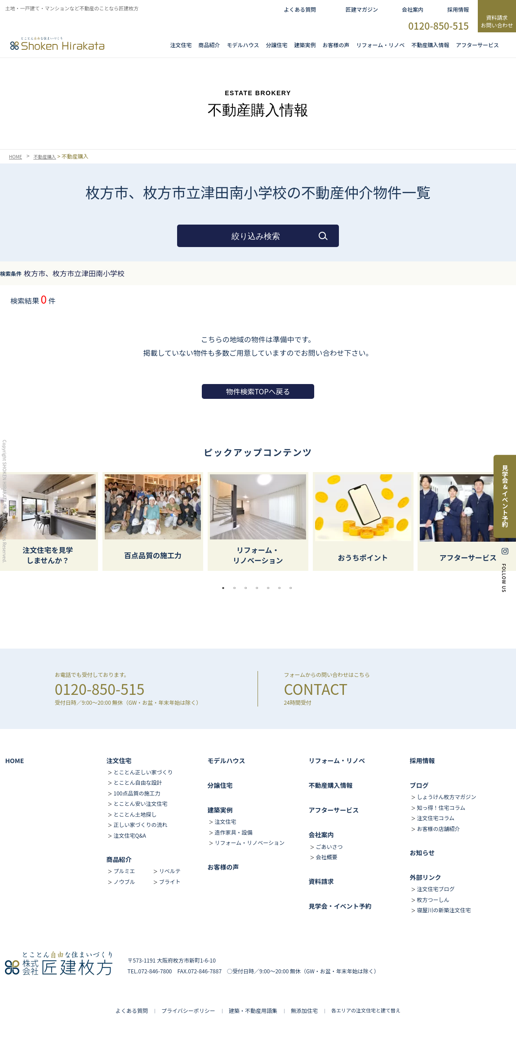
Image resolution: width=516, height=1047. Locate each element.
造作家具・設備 (233, 832)
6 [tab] (281, 587)
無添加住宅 (304, 1010)
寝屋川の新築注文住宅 (444, 910)
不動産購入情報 (430, 45)
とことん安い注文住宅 (140, 803)
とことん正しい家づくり (143, 772)
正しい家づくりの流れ (140, 824)
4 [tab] (259, 587)
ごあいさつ (329, 846)
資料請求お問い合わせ (496, 21)
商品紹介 (209, 45)
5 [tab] (270, 587)
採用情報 (458, 9)
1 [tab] (225, 587)
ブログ (418, 785)
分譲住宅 (277, 45)
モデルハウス (226, 760)
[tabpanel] (258, 521)
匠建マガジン (362, 9)
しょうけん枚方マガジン (446, 796)
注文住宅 (181, 45)
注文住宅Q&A (129, 835)
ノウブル (124, 881)
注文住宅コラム (435, 818)
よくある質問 (300, 9)
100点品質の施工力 (136, 793)
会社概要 (326, 857)
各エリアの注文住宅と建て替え (365, 1010)
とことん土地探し (134, 814)
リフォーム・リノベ (380, 45)
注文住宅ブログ (435, 888)
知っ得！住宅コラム (441, 807)
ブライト (170, 881)
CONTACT (315, 688)
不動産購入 (49, 156)
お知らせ (422, 852)
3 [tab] (248, 587)
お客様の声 (336, 45)
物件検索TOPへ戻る (258, 391)
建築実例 (305, 45)
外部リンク (425, 877)
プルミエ (124, 871)
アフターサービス (477, 45)
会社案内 (412, 9)
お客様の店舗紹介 (438, 828)
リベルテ (170, 871)
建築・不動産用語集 (253, 1010)
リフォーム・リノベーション (249, 842)
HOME (16, 156)
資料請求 (321, 881)
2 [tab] (236, 587)
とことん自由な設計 (137, 782)
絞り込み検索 (255, 236)
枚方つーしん (433, 899)
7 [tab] (293, 587)
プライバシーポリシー (188, 1010)
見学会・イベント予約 (339, 905)
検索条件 (11, 273)
